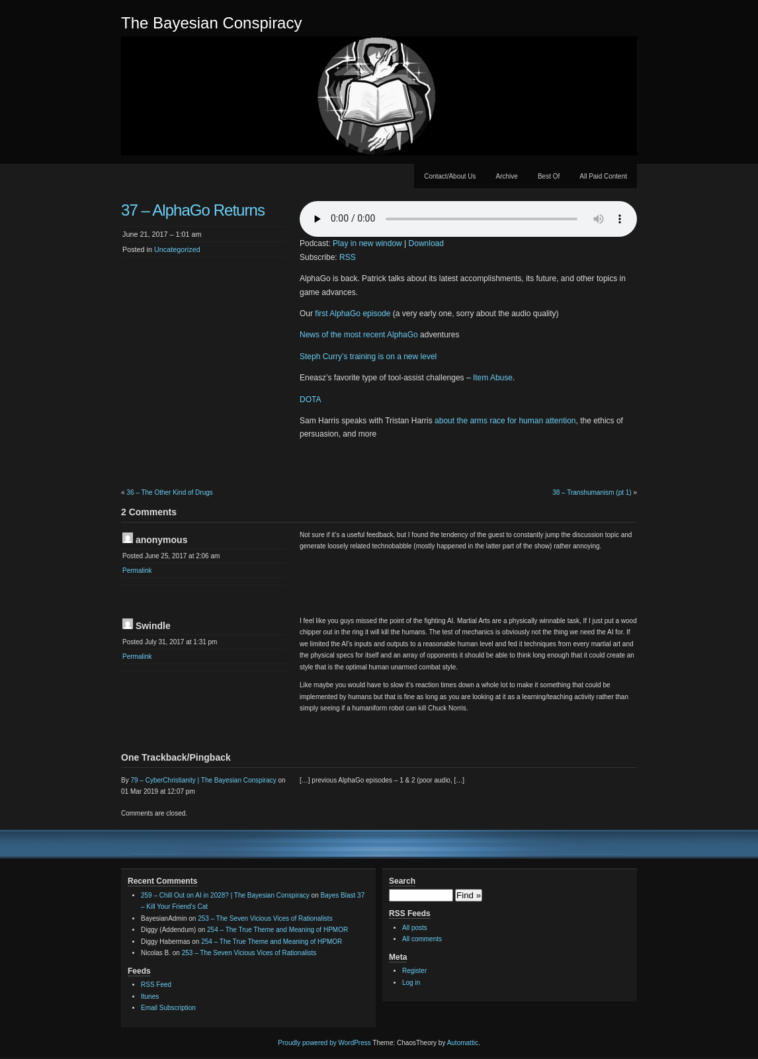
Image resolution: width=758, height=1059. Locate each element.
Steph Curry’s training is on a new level (368, 356)
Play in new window (367, 243)
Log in (411, 982)
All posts (414, 927)
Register (414, 970)
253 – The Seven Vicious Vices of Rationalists (265, 918)
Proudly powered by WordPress (324, 1042)
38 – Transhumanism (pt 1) (592, 492)
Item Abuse (493, 377)
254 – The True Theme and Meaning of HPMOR (277, 929)
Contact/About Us (450, 176)
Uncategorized (177, 249)
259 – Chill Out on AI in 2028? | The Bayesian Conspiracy (225, 895)
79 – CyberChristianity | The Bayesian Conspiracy (203, 780)
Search (402, 881)
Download (426, 243)
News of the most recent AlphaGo (359, 334)
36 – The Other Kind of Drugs (169, 492)
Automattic (462, 1042)
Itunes (150, 996)
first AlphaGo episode (352, 313)
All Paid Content (603, 176)
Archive (507, 176)
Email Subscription (168, 1007)
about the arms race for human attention (505, 420)
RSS (347, 257)
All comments (422, 939)
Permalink (136, 570)
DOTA (310, 399)
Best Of (549, 176)
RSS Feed (156, 984)
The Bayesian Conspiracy (211, 23)
